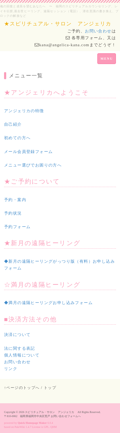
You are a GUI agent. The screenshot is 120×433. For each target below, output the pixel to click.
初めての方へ (17, 138)
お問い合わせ (98, 31)
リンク (10, 369)
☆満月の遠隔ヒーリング (42, 284)
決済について (17, 334)
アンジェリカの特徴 (24, 111)
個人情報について (21, 355)
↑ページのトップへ (22, 388)
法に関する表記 (19, 348)
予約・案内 (15, 200)
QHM (53, 426)
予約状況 (13, 213)
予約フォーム (17, 227)
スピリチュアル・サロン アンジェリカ (51, 412)
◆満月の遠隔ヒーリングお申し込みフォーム (48, 303)
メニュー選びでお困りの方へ (33, 165)
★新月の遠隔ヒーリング (42, 243)
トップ (50, 388)
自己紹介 (13, 124)
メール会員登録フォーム (28, 151)
